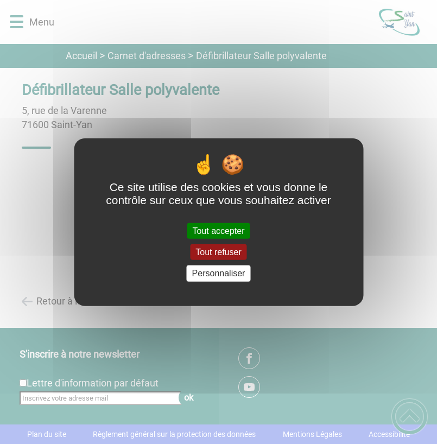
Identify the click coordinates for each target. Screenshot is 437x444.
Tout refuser (218, 252)
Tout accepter (218, 231)
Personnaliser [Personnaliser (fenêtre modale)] (218, 273)
